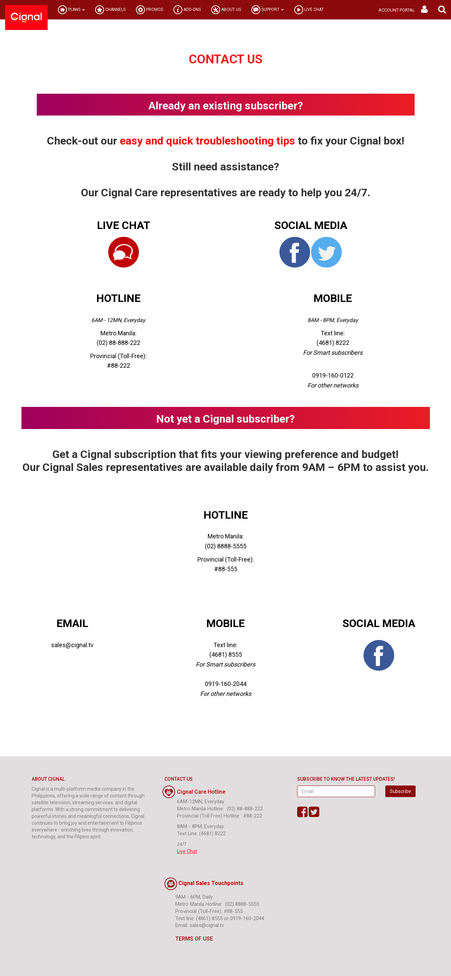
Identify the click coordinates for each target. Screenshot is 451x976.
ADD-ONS (187, 9)
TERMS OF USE (188, 938)
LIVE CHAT (309, 9)
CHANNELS (110, 9)
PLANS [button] (71, 9)
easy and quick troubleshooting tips (207, 140)
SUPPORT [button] (267, 9)
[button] (442, 9)
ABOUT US (226, 9)
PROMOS (149, 9)
